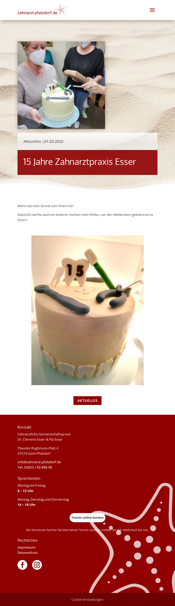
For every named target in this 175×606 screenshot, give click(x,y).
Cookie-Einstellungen (87, 599)
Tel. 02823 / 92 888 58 (35, 467)
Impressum (26, 547)
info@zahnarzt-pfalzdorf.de (39, 462)
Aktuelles (87, 400)
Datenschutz (28, 552)
